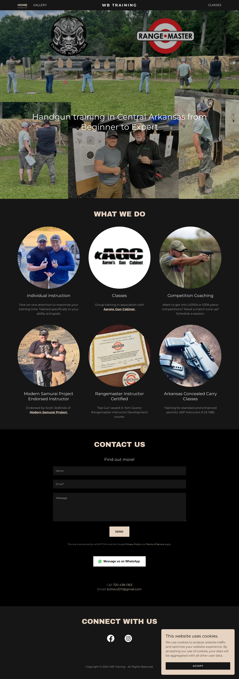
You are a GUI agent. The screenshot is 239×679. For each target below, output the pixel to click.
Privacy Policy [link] (133, 544)
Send (119, 531)
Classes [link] (214, 5)
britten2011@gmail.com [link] (124, 589)
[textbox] (119, 470)
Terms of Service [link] (155, 544)
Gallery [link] (40, 5)
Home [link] (22, 5)
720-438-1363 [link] (122, 585)
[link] (120, 5)
